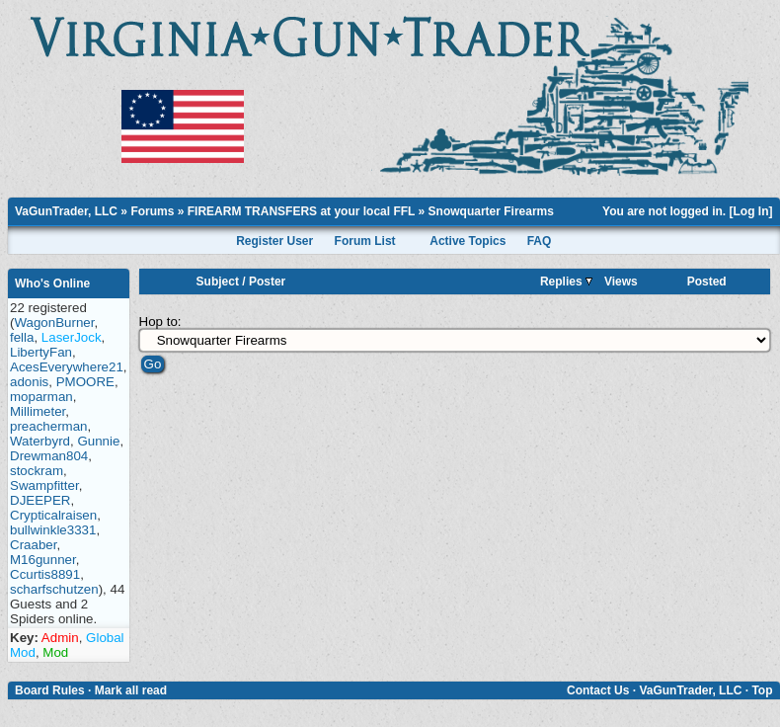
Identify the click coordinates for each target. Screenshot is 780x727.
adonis (29, 381)
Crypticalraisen (53, 515)
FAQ (539, 241)
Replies (566, 281)
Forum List (365, 241)
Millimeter (37, 411)
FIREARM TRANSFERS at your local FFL (301, 211)
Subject (217, 281)
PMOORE (85, 381)
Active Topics (467, 241)
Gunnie (98, 441)
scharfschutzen (54, 589)
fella (22, 337)
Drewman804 (49, 455)
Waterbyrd (40, 441)
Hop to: (160, 321)
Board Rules (50, 690)
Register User (274, 241)
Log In (751, 211)
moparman (41, 396)
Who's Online (52, 283)
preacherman (49, 426)
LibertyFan (41, 352)
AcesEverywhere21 (66, 367)
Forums (152, 211)
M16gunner (43, 559)
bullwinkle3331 (53, 530)
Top (761, 690)
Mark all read (131, 690)
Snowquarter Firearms (491, 211)
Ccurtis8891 (45, 574)
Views (621, 281)
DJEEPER (40, 500)
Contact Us (598, 690)
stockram (36, 470)
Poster (267, 281)
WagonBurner (54, 322)
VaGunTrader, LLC (66, 211)
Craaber (33, 544)
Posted (707, 281)
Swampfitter (44, 485)
